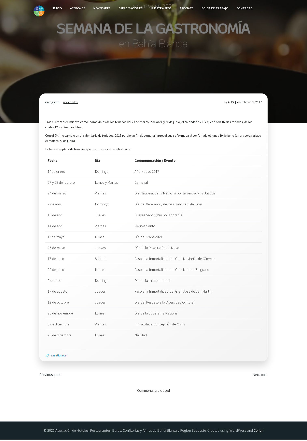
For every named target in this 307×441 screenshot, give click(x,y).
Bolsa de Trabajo (214, 8)
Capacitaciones (130, 8)
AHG (230, 103)
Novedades (101, 8)
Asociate (186, 8)
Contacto (244, 8)
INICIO (57, 8)
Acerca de (77, 8)
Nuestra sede (160, 8)
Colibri (259, 432)
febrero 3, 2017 (251, 103)
